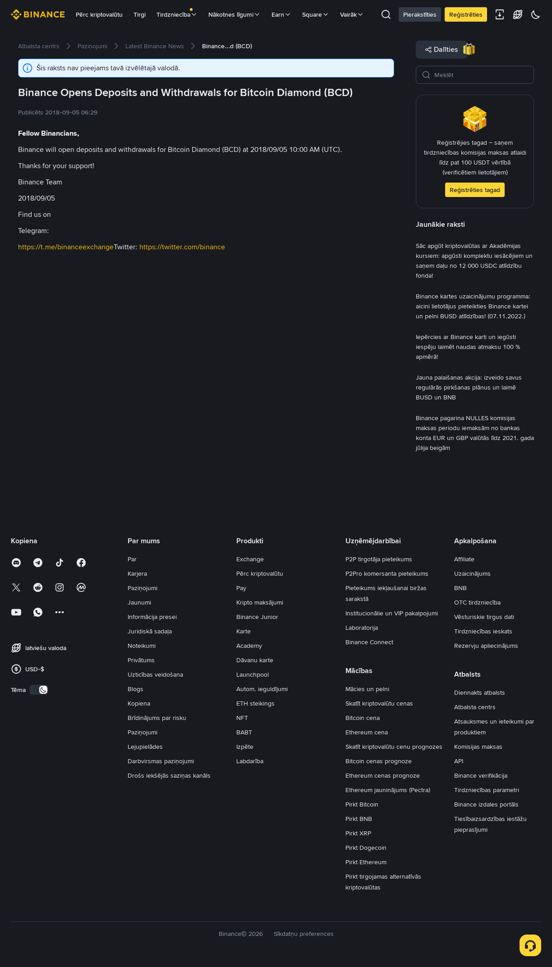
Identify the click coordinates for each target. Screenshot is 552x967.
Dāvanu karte (254, 660)
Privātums (141, 660)
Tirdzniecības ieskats (483, 631)
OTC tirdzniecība (477, 602)
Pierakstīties (420, 14)
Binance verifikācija (480, 775)
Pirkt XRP (358, 833)
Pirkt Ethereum (365, 862)
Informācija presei (152, 617)
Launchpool (252, 674)
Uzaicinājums (472, 573)
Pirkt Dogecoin (365, 847)
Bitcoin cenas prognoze (378, 761)
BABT (244, 732)
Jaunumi (139, 602)
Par (132, 559)
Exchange (250, 559)
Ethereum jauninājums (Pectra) (387, 790)
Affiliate (464, 559)
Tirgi (139, 14)
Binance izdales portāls (486, 804)
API (458, 761)
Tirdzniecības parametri (486, 790)
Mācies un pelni (367, 689)
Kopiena (139, 703)
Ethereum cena (366, 732)
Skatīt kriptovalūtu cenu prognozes (393, 746)
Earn (281, 14)
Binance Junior (257, 617)
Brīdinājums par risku (157, 718)
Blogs (135, 689)
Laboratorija (361, 627)
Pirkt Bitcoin (361, 804)
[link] (39, 45)
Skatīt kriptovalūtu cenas (379, 703)
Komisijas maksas (478, 746)
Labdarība (249, 761)
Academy (249, 646)
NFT (242, 718)
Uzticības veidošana (155, 674)
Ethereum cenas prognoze (382, 775)
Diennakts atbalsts (479, 692)
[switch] (38, 690)
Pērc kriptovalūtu (99, 14)
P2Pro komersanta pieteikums (386, 573)
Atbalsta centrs (475, 707)
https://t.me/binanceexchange (66, 247)
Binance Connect (369, 642)
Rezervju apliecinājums (486, 646)
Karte (243, 631)
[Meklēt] (481, 75)
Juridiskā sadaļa (150, 631)
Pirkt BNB (358, 819)
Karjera (137, 573)
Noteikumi (142, 646)
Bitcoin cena (362, 718)
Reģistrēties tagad (475, 190)
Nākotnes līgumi (234, 14)
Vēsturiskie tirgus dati (484, 617)
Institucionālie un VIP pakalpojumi (391, 613)
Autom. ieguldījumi (262, 689)
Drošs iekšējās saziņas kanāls (169, 775)
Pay (241, 588)
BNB (460, 588)
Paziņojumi (142, 588)
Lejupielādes (145, 746)
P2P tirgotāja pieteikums (378, 559)
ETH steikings (255, 703)
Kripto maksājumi (259, 602)
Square (315, 14)
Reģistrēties (466, 14)
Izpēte (244, 746)
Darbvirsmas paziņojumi (161, 761)
